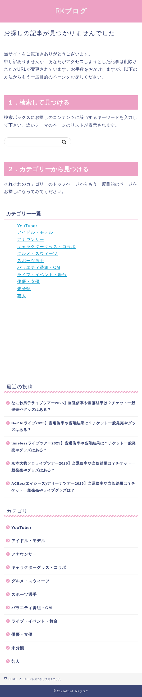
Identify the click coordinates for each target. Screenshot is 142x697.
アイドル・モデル (35, 232)
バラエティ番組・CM (38, 267)
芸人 (21, 296)
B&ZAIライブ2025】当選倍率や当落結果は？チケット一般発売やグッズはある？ (73, 426)
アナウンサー (30, 239)
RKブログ (71, 11)
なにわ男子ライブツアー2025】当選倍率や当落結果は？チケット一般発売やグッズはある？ (73, 406)
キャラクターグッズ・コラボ (46, 246)
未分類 (24, 288)
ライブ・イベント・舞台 (42, 274)
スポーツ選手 (30, 260)
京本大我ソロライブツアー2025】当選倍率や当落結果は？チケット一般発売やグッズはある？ (73, 466)
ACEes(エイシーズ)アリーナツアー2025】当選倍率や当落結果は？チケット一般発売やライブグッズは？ (73, 487)
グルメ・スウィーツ (37, 253)
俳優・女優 (28, 281)
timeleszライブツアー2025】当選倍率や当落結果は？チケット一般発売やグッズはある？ (73, 446)
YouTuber (27, 226)
